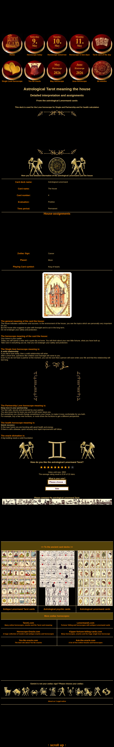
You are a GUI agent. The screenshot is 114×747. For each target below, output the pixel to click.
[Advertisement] (57, 17)
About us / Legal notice (57, 701)
